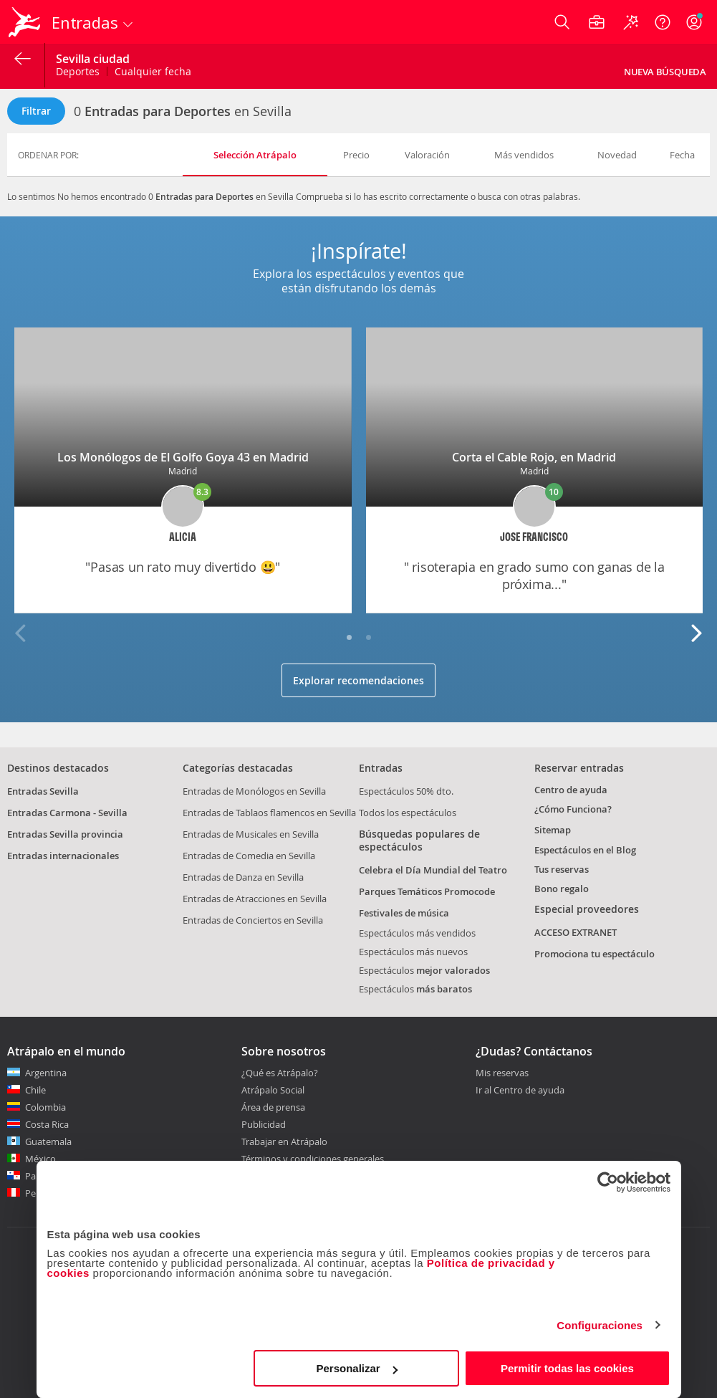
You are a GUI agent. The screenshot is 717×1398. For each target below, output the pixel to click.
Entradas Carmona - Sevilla (67, 812)
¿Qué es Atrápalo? (279, 1072)
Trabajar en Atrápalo (284, 1141)
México (40, 1158)
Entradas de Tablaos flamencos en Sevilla (269, 812)
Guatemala (48, 1141)
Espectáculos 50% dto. (406, 791)
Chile (35, 1089)
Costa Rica (47, 1124)
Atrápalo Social (272, 1089)
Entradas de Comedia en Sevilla (249, 855)
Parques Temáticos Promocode (427, 891)
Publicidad (263, 1124)
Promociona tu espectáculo (594, 953)
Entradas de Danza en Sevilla (243, 877)
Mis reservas (502, 1073)
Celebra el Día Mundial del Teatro (433, 869)
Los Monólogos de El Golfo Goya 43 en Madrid (183, 457)
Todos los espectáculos (407, 812)
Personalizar (357, 1368)
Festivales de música (404, 912)
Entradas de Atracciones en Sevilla (255, 898)
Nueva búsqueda (665, 71)
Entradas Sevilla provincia (65, 834)
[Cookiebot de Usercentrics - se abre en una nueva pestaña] (607, 1182)
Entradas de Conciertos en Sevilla (253, 920)
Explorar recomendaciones (358, 680)
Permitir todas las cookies (567, 1368)
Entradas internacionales (63, 855)
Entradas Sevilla (43, 791)
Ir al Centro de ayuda (520, 1090)
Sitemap (552, 829)
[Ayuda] (662, 22)
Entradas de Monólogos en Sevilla (254, 791)
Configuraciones (600, 1325)
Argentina (46, 1072)
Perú (35, 1193)
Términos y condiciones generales (312, 1158)
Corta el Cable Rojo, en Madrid (534, 457)
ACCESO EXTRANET (575, 932)
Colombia (45, 1107)
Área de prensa (273, 1107)
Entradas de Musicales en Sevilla (251, 834)
